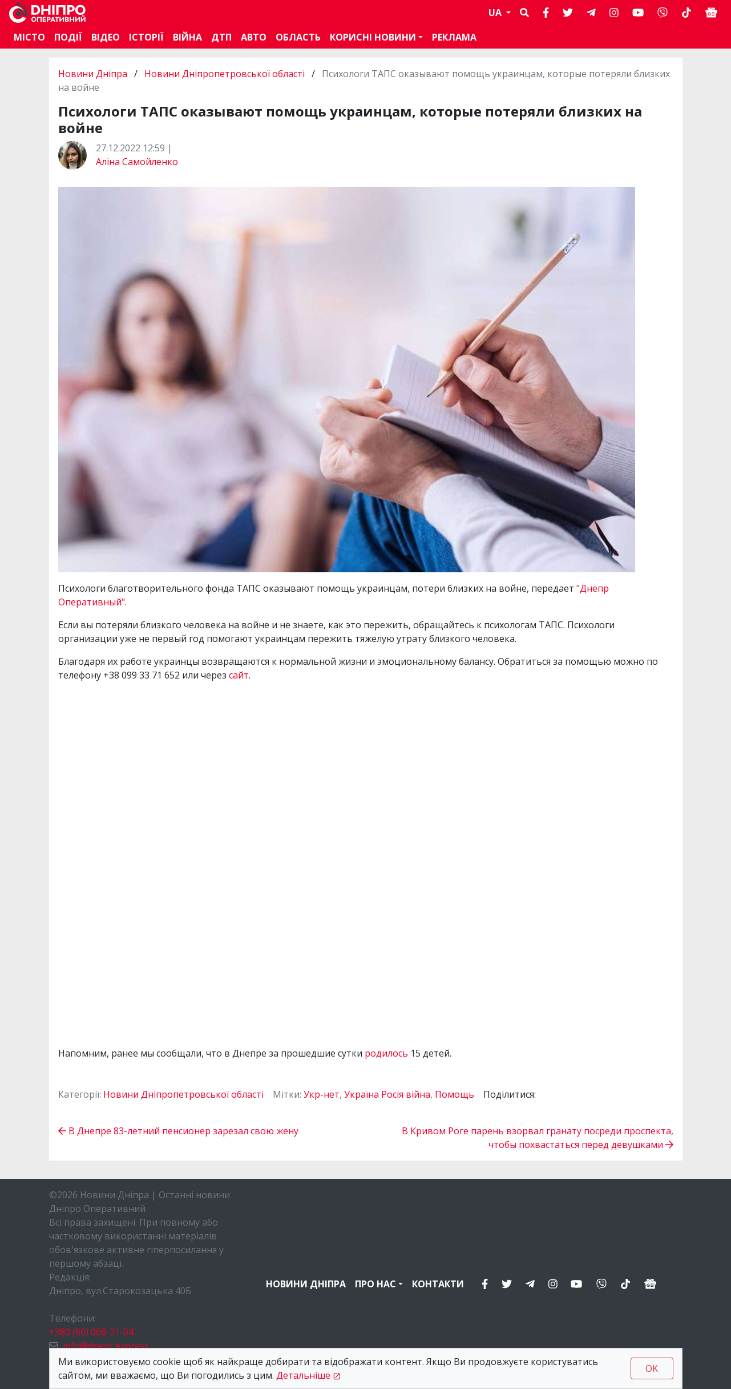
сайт (239, 675)
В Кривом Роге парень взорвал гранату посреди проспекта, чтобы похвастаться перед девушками (537, 1138)
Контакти (438, 1284)
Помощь (454, 1094)
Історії (146, 37)
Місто (29, 37)
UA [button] (496, 12)
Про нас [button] (375, 1284)
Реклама (454, 37)
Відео (105, 37)
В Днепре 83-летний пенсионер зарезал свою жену (178, 1131)
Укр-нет (322, 1094)
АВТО (253, 37)
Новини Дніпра (94, 73)
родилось (387, 1053)
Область (298, 37)
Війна (187, 37)
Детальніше (303, 1375)
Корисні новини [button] (373, 37)
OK (651, 1368)
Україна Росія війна (387, 1094)
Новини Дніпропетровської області (224, 73)
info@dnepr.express (106, 1345)
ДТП (221, 37)
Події (68, 37)
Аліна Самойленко (137, 161)
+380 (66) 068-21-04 (91, 1332)
